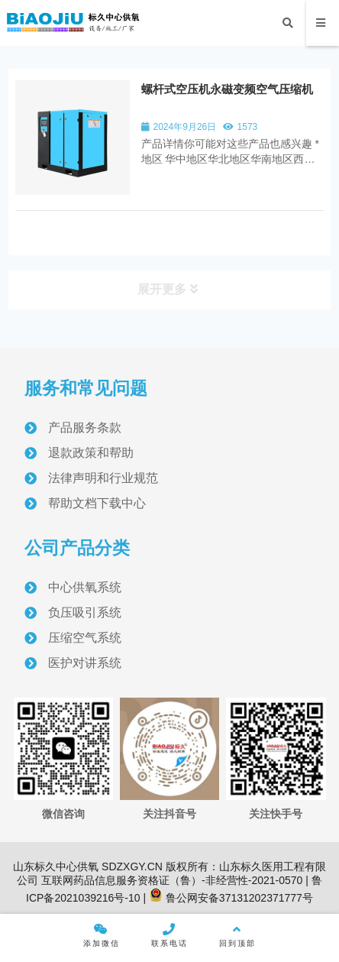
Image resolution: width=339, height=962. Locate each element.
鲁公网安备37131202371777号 (231, 898)
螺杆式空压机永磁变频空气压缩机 (227, 89)
